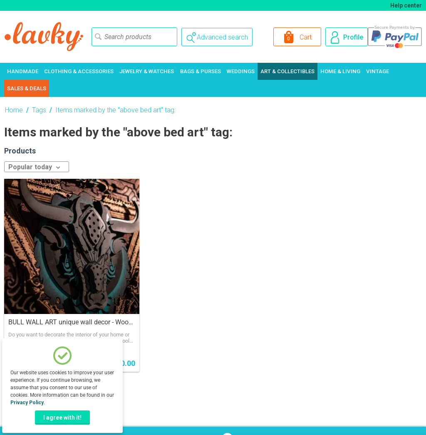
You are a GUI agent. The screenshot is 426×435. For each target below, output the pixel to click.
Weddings (241, 71)
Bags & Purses (200, 71)
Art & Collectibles (287, 71)
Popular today (34, 167)
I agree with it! (62, 417)
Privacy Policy (27, 402)
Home (14, 110)
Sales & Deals (26, 88)
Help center (406, 5)
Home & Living (340, 71)
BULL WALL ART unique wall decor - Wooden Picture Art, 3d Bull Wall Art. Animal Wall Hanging (71, 322)
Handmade (22, 71)
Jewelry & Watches (146, 71)
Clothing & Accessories (79, 71)
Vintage (377, 71)
